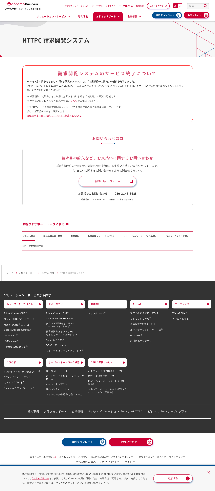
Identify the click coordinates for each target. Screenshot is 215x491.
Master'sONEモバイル (17, 325)
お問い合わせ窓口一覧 (32, 246)
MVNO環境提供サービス (101, 377)
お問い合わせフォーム (107, 181)
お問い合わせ (195, 15)
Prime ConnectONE (15, 314)
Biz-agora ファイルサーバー (20, 389)
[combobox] (198, 6)
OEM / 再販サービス (102, 363)
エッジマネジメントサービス (146, 330)
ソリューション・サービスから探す (140, 237)
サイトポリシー (177, 457)
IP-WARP (136, 336)
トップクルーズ (97, 314)
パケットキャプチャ (56, 385)
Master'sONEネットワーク (19, 319)
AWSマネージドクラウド (17, 377)
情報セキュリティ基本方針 (152, 457)
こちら (73, 101)
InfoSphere (11, 336)
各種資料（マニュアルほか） (101, 237)
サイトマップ (132, 462)
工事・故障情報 (156, 6)
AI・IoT (137, 304)
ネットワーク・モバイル (20, 304)
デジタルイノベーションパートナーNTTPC (84, 6)
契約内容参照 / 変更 (52, 237)
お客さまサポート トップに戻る (43, 225)
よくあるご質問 (67, 457)
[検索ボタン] (205, 6)
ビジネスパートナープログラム (119, 6)
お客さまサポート (27, 274)
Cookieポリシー (43, 478)
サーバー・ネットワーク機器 (64, 363)
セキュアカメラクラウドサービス (64, 351)
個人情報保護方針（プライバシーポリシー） (113, 457)
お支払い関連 (28, 237)
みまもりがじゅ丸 (140, 319)
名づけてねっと (180, 319)
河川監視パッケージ (141, 341)
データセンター (183, 304)
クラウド (11, 363)
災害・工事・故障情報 (41, 457)
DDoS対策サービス (56, 346)
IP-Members (11, 342)
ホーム (10, 274)
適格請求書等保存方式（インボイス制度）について (54, 115)
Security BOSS (55, 341)
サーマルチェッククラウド (144, 313)
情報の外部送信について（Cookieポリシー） (99, 462)
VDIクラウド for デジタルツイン (22, 372)
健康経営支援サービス (143, 325)
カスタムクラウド (14, 383)
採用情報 (140, 6)
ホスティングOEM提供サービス (105, 371)
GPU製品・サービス (57, 371)
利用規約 (75, 237)
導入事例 (83, 16)
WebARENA (179, 314)
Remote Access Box (16, 347)
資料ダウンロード (165, 15)
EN (180, 6)
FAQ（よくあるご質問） (177, 237)
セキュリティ (56, 304)
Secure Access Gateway (17, 330)
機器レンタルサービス (58, 390)
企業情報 (77, 412)
